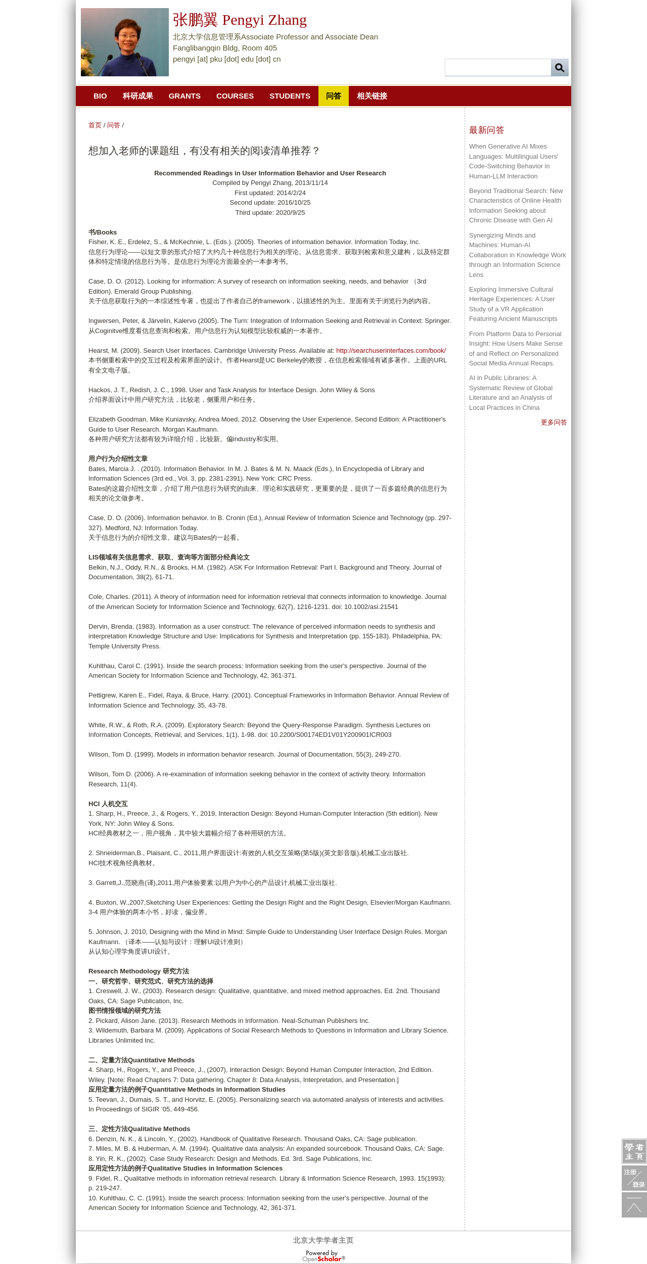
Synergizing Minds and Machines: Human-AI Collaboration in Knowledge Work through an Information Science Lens (517, 254)
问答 (333, 95)
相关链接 (372, 95)
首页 (95, 125)
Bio (100, 95)
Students (289, 95)
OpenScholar (323, 1256)
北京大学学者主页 (323, 1240)
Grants (185, 95)
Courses (235, 95)
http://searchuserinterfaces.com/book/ (391, 350)
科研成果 (138, 95)
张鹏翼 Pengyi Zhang (240, 19)
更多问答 (554, 422)
